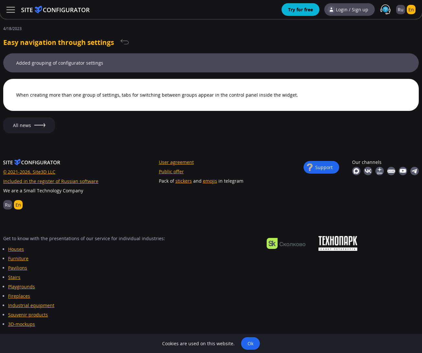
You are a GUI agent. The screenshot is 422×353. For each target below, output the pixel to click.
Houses (16, 249)
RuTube (391, 171)
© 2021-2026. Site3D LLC (29, 172)
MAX (356, 171)
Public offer (171, 171)
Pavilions (17, 268)
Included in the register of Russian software (50, 181)
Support (324, 167)
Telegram (414, 171)
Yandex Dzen (379, 171)
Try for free (300, 9)
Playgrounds (21, 286)
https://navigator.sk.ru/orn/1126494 (286, 243)
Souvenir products (28, 315)
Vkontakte (368, 171)
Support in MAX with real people (385, 10)
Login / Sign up (352, 9)
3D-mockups (21, 324)
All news (124, 42)
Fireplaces (19, 296)
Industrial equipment (31, 305)
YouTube (403, 171)
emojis (210, 181)
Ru (401, 9)
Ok (250, 343)
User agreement (176, 162)
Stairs (14, 277)
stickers (183, 181)
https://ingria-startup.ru (337, 243)
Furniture (18, 258)
